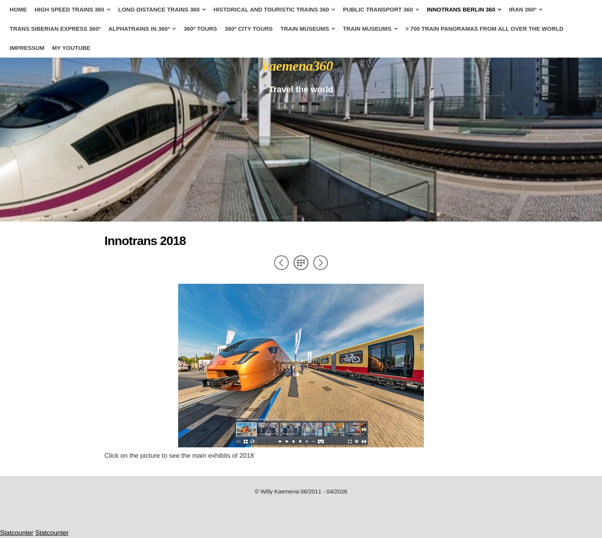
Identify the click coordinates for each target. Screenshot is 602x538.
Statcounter (16, 532)
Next (320, 262)
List (301, 262)
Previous (281, 262)
